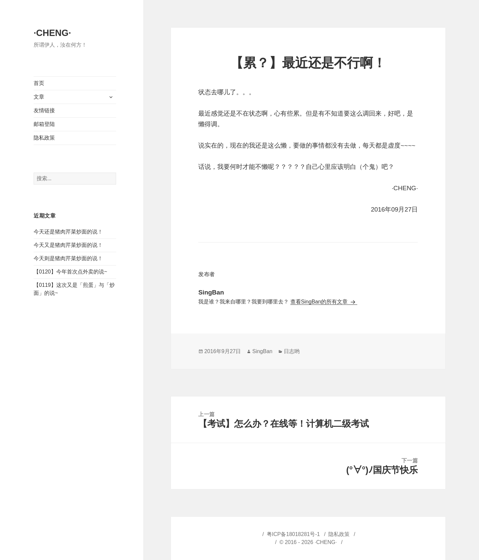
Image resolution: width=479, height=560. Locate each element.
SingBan (262, 351)
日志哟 (292, 351)
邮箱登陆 (44, 124)
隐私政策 (44, 138)
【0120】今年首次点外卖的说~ (70, 272)
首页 (39, 83)
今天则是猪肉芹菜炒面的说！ (68, 258)
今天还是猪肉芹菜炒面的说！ (68, 232)
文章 (39, 97)
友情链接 (44, 110)
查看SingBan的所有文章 (319, 301)
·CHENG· (52, 33)
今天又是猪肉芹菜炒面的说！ (68, 245)
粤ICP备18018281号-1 (293, 534)
